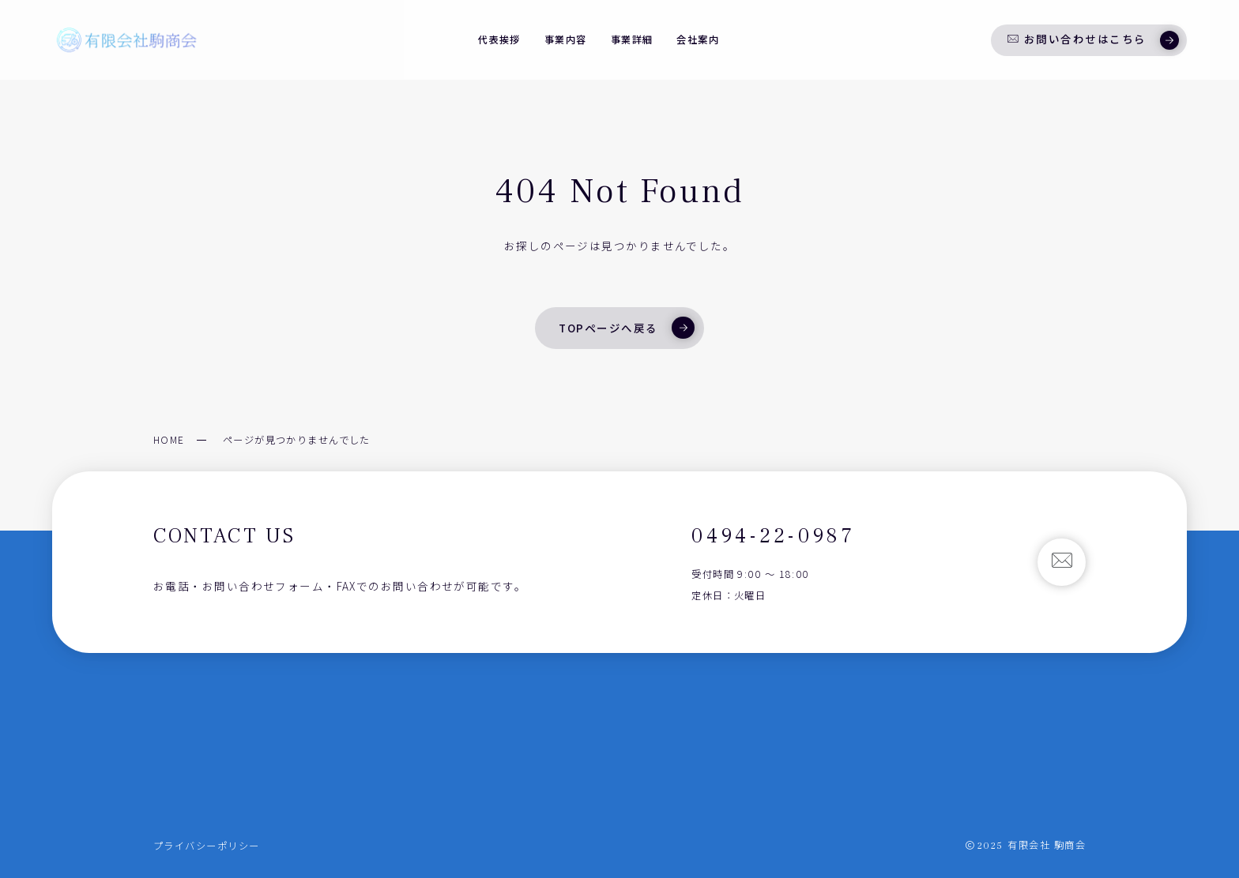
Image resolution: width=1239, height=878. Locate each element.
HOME (169, 440)
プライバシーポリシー (206, 846)
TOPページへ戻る (626, 328)
